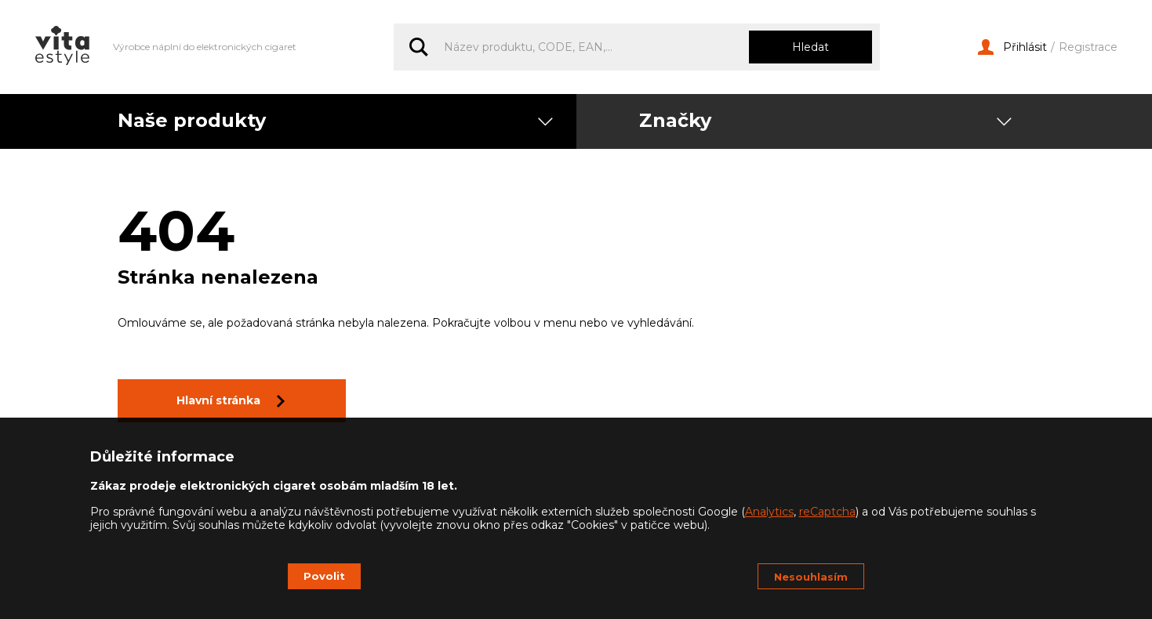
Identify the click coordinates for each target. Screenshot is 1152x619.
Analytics (769, 512)
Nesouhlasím (811, 576)
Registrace (1088, 47)
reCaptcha (827, 512)
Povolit (324, 576)
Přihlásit (1012, 47)
